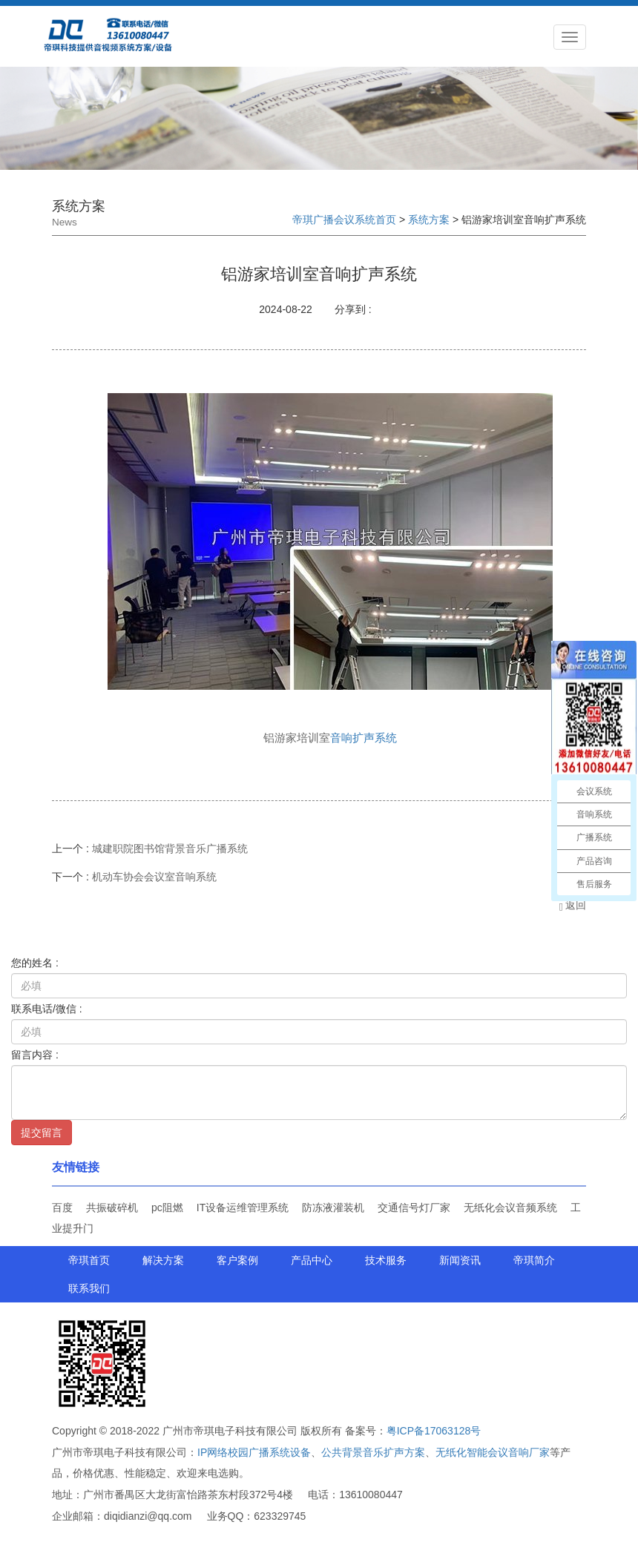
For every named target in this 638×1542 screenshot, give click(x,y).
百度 (62, 1207)
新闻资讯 (460, 1260)
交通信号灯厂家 (414, 1207)
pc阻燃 (167, 1207)
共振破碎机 (112, 1207)
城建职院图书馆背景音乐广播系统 (170, 848)
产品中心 (311, 1260)
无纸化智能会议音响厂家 (492, 1452)
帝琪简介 (534, 1260)
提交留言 (41, 1133)
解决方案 (163, 1260)
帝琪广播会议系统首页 (344, 219)
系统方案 (429, 219)
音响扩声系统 (363, 737)
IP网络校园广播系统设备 (254, 1452)
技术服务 (386, 1260)
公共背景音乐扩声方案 (373, 1452)
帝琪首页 (89, 1260)
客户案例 (237, 1260)
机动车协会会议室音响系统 (154, 877)
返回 (572, 905)
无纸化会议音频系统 (510, 1207)
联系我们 (89, 1288)
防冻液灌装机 (333, 1207)
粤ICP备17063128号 (434, 1431)
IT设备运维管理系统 (243, 1207)
